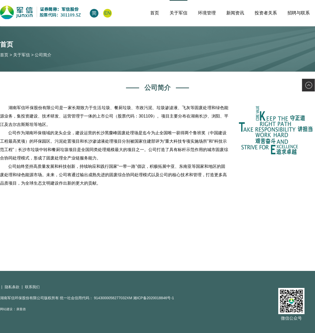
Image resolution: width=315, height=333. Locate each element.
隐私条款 (12, 287)
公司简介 (43, 55)
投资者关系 (266, 12)
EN (107, 13)
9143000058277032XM (113, 298)
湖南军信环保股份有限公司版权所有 (29, 298)
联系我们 (32, 287)
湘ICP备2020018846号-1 (153, 298)
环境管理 (207, 12)
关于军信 (178, 12)
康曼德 (21, 309)
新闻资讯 (235, 12)
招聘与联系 (298, 12)
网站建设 (6, 309)
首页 (154, 12)
